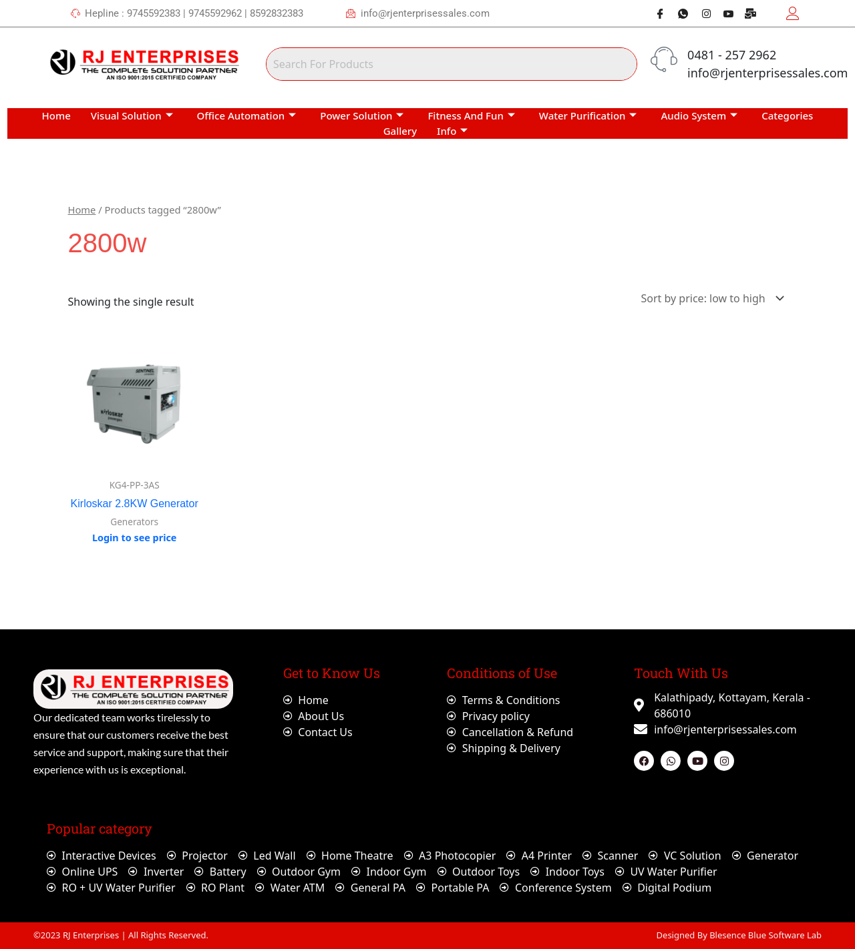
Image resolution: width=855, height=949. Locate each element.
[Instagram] (701, 13)
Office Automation (247, 115)
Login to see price (134, 537)
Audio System (699, 115)
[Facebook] (655, 13)
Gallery (400, 130)
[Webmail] (746, 13)
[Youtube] (723, 13)
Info (452, 130)
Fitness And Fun (471, 115)
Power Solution (361, 115)
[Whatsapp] (678, 13)
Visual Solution (132, 115)
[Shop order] (710, 298)
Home (56, 115)
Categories (787, 115)
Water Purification (588, 115)
